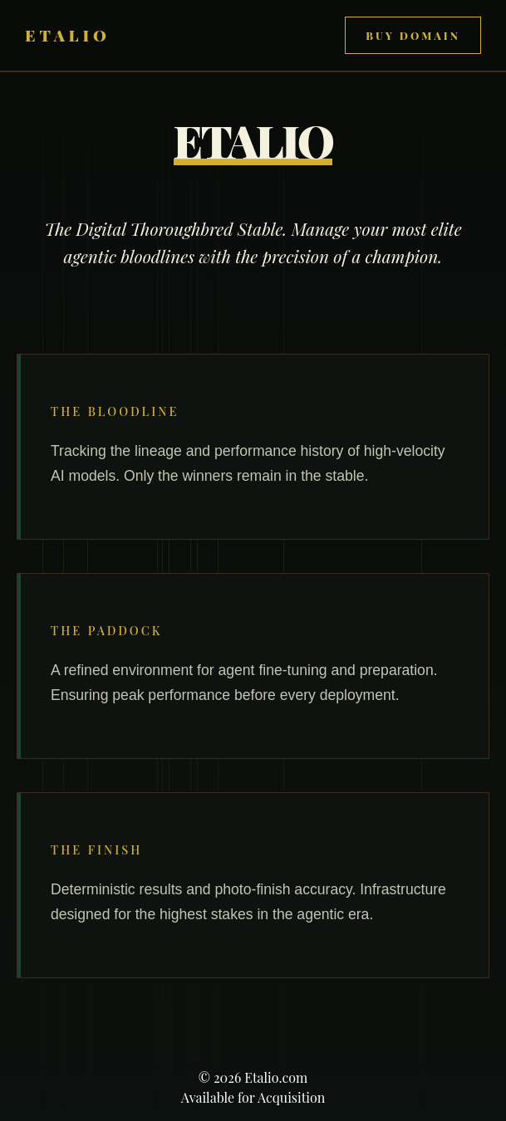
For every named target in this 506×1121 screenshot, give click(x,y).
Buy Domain (413, 35)
